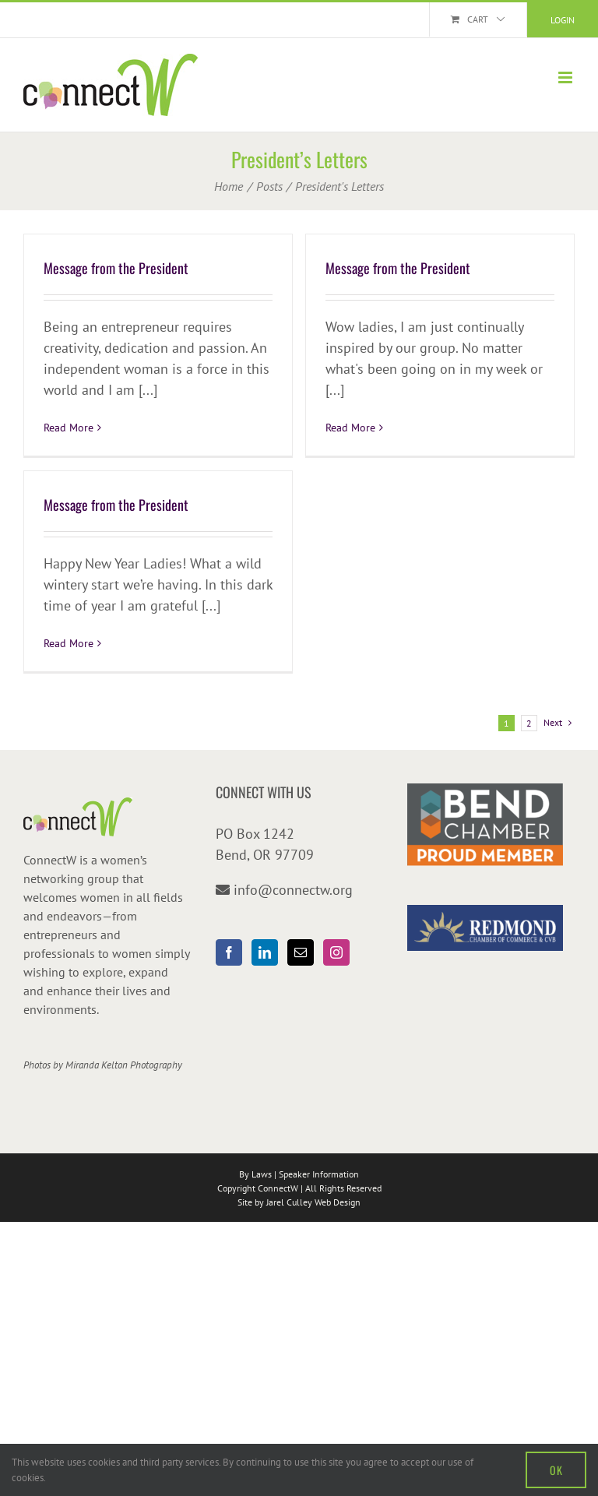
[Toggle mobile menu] (566, 77)
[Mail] (300, 952)
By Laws (255, 1174)
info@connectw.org (293, 890)
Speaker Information (319, 1174)
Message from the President (116, 268)
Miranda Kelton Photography (123, 1065)
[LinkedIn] (265, 952)
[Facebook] (229, 952)
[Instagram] (336, 952)
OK (556, 1470)
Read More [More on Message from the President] (68, 428)
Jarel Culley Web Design (313, 1202)
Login (563, 20)
